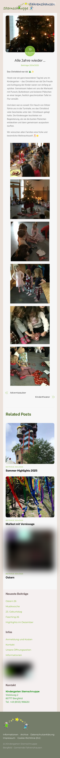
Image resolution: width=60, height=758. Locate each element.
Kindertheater (42, 397)
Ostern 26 (11, 601)
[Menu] (54, 3)
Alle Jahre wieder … (30, 60)
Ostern (10, 577)
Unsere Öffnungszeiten (18, 649)
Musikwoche (13, 606)
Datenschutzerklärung (42, 734)
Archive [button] (24, 734)
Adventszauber (18, 392)
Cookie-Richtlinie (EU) (28, 738)
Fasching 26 (12, 617)
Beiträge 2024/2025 (30, 65)
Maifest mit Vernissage (20, 524)
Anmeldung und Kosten (19, 639)
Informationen (14, 655)
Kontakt (10, 644)
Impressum (9, 738)
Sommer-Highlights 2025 (21, 470)
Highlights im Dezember (19, 622)
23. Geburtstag (14, 611)
